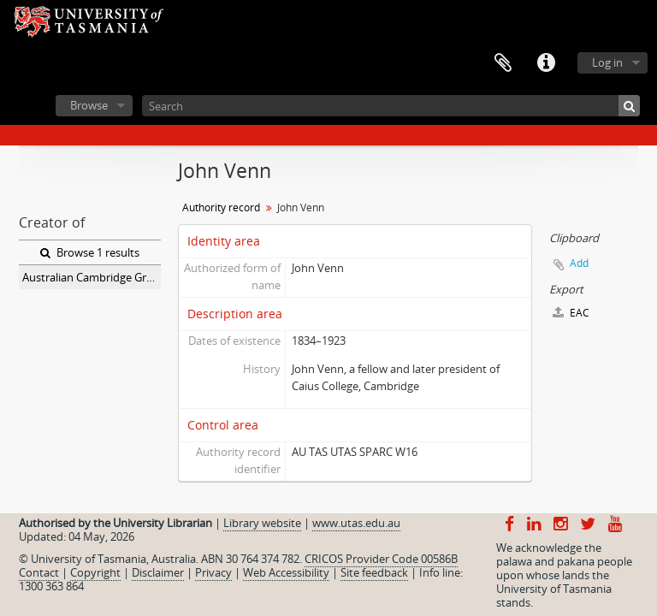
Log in (607, 62)
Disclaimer (158, 572)
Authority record (221, 207)
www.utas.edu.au (356, 522)
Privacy (213, 572)
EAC (571, 312)
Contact (39, 572)
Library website (262, 522)
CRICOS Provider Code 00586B (381, 558)
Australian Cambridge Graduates (91, 277)
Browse (89, 105)
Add (579, 263)
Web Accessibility (286, 572)
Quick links (545, 63)
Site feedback (374, 572)
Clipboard (503, 63)
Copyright (95, 572)
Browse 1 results (89, 252)
